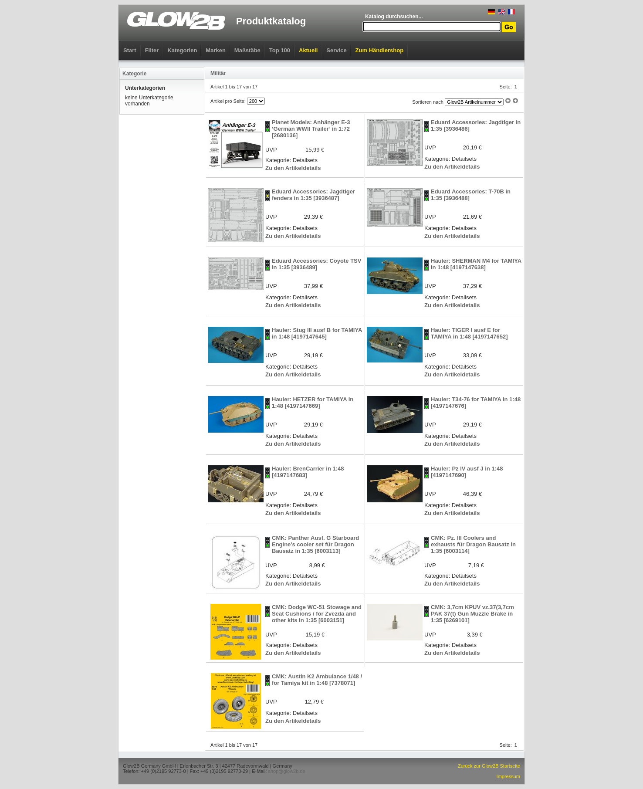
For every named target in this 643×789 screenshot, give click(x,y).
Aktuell (308, 50)
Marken (216, 50)
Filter (152, 50)
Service (336, 50)
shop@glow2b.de (286, 771)
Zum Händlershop (379, 50)
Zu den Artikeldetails (293, 168)
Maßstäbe (247, 50)
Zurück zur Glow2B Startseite (489, 766)
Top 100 (279, 50)
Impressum (508, 776)
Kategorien (182, 50)
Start (129, 50)
